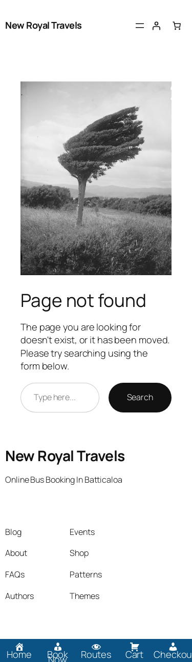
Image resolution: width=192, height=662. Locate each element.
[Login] (156, 25)
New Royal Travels (43, 25)
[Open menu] (140, 25)
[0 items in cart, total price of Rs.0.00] (176, 25)
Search (140, 397)
